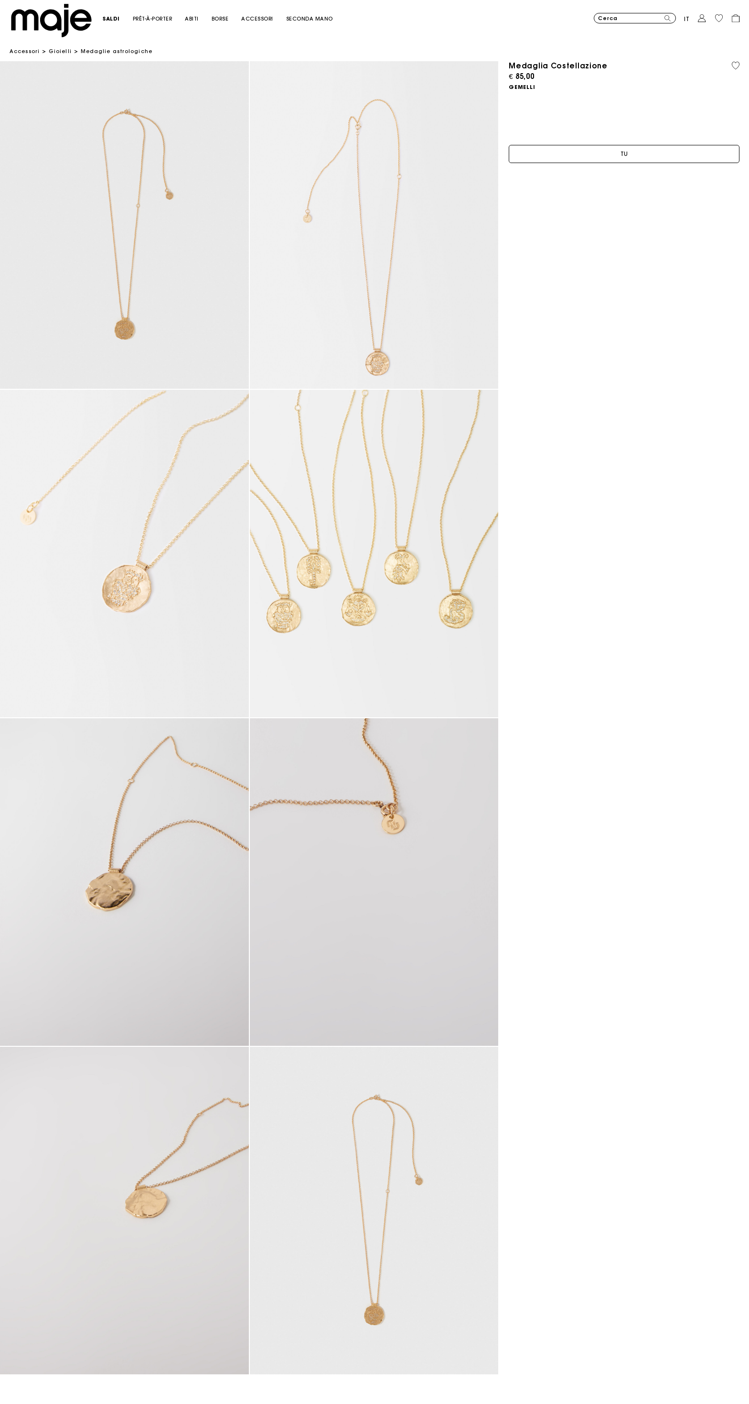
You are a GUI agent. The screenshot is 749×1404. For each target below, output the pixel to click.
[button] (118, 19)
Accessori (25, 51)
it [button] (687, 18)
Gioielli (60, 51)
